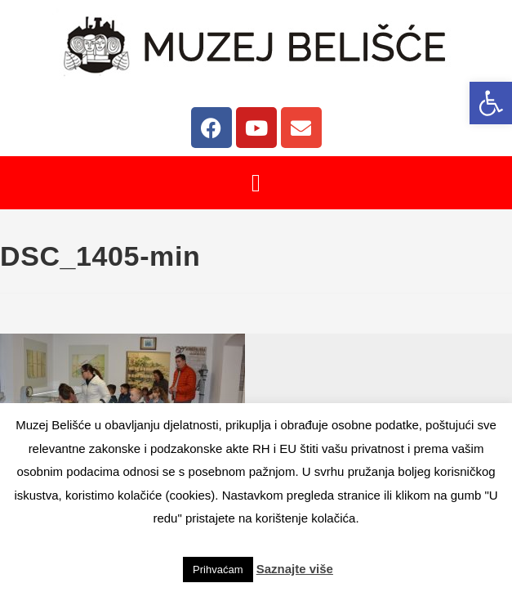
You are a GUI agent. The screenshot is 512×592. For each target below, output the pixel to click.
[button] (491, 103)
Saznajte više (294, 569)
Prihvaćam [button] (218, 569)
